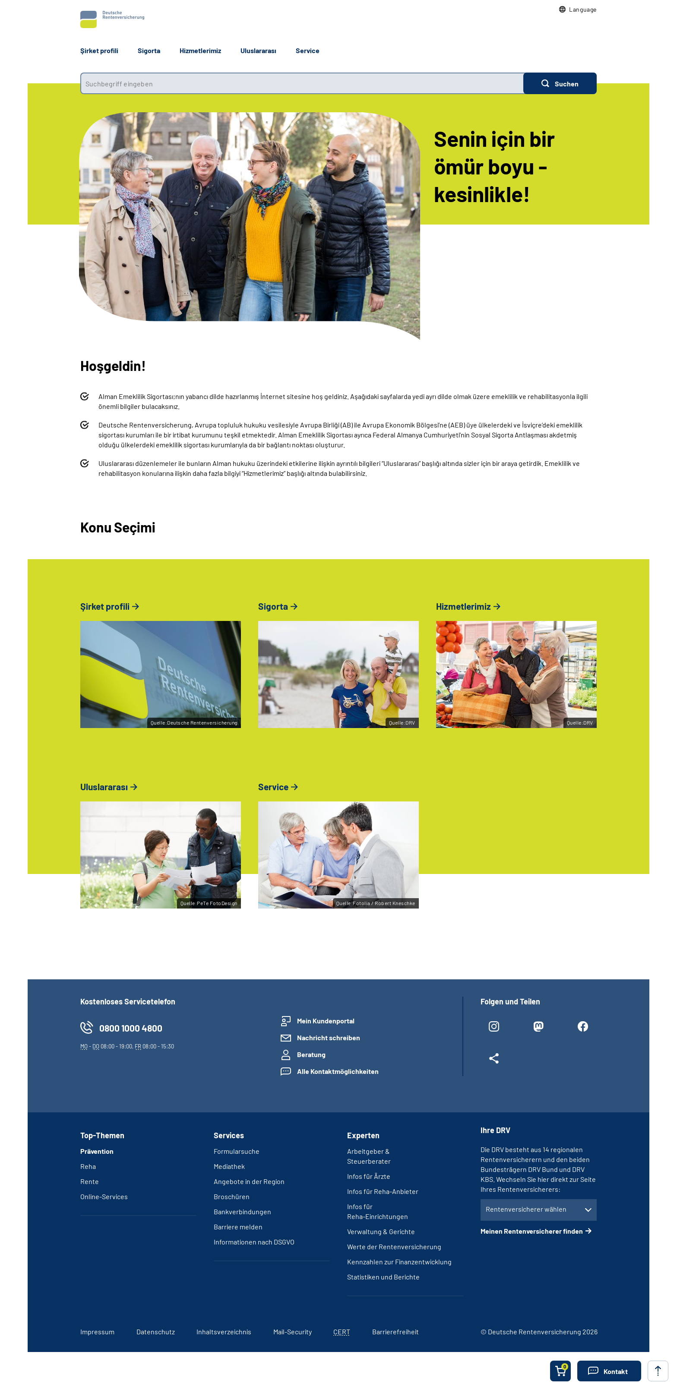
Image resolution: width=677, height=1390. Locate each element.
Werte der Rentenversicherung (394, 1246)
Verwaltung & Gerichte (381, 1231)
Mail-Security (292, 1331)
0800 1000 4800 (130, 1028)
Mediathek (229, 1166)
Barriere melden (238, 1226)
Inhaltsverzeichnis (223, 1331)
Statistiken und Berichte (383, 1277)
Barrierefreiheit (395, 1331)
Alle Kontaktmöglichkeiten (338, 1071)
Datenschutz (155, 1331)
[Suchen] (560, 83)
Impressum (97, 1331)
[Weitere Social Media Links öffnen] (494, 1060)
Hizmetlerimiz (200, 50)
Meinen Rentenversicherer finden (532, 1231)
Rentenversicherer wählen (526, 1209)
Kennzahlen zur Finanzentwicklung (399, 1261)
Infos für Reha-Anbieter (382, 1191)
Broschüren (232, 1196)
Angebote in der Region (249, 1181)
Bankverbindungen (242, 1211)
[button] (578, 9)
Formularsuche (236, 1151)
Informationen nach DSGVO (254, 1242)
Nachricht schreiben (328, 1037)
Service (308, 50)
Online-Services (104, 1196)
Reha (88, 1166)
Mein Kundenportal (325, 1020)
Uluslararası (258, 50)
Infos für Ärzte (368, 1176)
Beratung (311, 1054)
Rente (89, 1181)
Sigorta (149, 50)
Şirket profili (99, 50)
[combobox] (301, 83)
